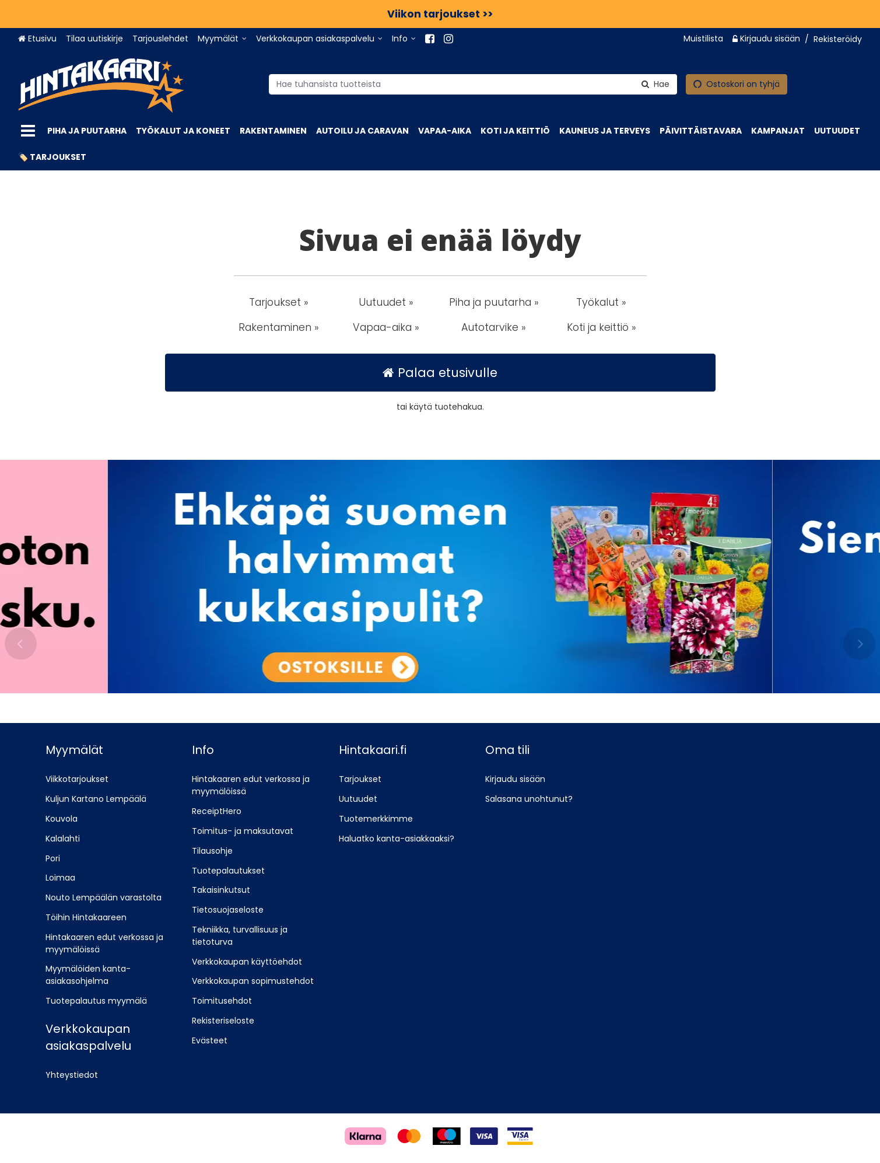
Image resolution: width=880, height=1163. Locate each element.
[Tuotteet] (28, 131)
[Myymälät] (222, 39)
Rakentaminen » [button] (279, 327)
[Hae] (655, 84)
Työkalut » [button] (601, 302)
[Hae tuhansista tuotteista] (473, 84)
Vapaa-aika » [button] (386, 327)
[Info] (403, 39)
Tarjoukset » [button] (278, 302)
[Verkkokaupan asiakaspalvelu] (319, 39)
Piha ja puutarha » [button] (494, 302)
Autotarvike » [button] (493, 327)
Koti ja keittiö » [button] (601, 327)
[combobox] (473, 84)
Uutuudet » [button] (386, 302)
